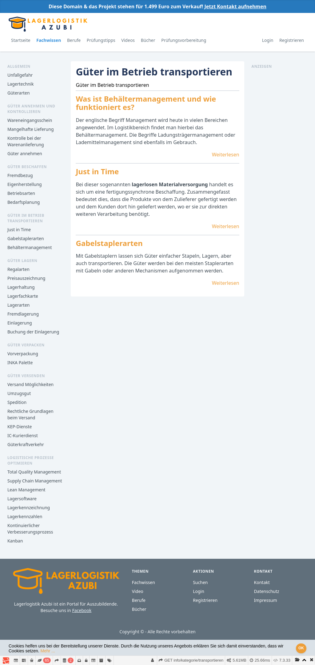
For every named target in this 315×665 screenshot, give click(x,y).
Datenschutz (266, 591)
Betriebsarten (21, 193)
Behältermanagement (29, 247)
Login (267, 40)
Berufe (74, 40)
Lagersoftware (22, 499)
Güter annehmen (24, 153)
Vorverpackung (22, 354)
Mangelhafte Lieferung (30, 129)
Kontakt (262, 582)
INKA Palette (20, 362)
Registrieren (291, 40)
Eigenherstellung (24, 184)
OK (301, 648)
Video (137, 591)
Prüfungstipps (101, 40)
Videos (128, 40)
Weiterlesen (225, 154)
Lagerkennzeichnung (28, 507)
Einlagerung (19, 323)
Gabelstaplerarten (25, 238)
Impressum (265, 600)
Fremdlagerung (23, 314)
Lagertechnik (20, 84)
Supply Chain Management (34, 481)
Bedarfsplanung (23, 202)
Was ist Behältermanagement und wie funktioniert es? (146, 103)
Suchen (200, 582)
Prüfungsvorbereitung (183, 40)
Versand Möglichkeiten (30, 384)
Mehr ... (48, 650)
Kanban (15, 541)
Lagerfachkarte (22, 296)
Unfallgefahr (20, 75)
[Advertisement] (279, 161)
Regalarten (18, 269)
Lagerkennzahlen (24, 516)
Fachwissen (48, 40)
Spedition (16, 402)
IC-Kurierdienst (22, 435)
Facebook (81, 610)
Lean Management (26, 490)
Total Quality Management (34, 472)
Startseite (20, 40)
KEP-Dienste (19, 426)
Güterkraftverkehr (25, 444)
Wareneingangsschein (29, 120)
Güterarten (18, 93)
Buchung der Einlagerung (33, 332)
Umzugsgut (19, 393)
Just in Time (19, 229)
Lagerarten (18, 305)
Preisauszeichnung (26, 278)
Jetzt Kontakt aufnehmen (235, 6)
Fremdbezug (20, 175)
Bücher (148, 40)
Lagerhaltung (21, 287)
